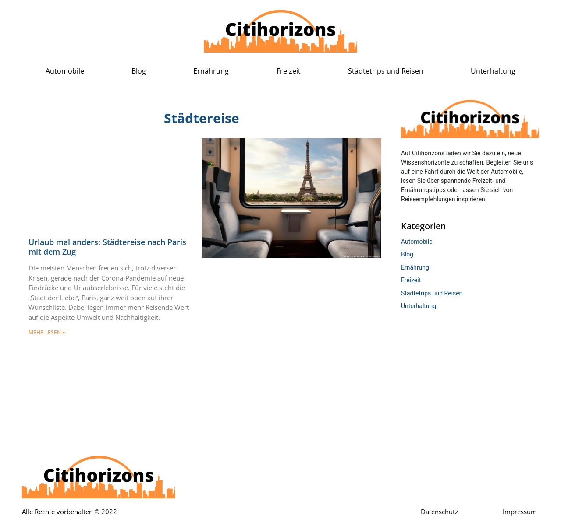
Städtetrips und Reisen (385, 71)
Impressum (520, 512)
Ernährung (211, 71)
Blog (138, 71)
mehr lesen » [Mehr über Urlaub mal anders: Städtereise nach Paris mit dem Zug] (46, 333)
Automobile (65, 71)
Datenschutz (439, 512)
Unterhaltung (493, 71)
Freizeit (289, 71)
